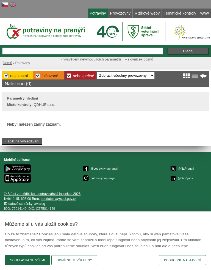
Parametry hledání (22, 98)
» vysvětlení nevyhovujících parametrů (90, 59)
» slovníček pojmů (139, 59)
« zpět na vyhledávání (22, 141)
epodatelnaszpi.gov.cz (58, 199)
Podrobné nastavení (182, 260)
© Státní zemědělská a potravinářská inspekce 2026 (42, 194)
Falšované (49, 76)
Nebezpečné (83, 76)
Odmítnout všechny (74, 260)
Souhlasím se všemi (27, 260)
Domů (7, 63)
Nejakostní (19, 76)
